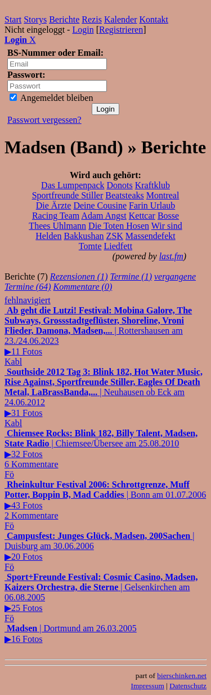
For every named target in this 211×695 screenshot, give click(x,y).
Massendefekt (150, 236)
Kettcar (142, 215)
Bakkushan (84, 236)
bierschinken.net (181, 675)
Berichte (64, 19)
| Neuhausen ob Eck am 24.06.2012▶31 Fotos (104, 392)
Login (82, 29)
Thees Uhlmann (57, 226)
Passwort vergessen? (44, 120)
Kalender (120, 19)
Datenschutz (187, 685)
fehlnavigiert (28, 300)
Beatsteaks (124, 195)
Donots (119, 185)
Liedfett (118, 246)
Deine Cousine (100, 205)
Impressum (147, 685)
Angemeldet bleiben (51, 98)
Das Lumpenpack (72, 185)
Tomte (90, 246)
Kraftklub (152, 185)
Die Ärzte (53, 205)
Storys (35, 19)
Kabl (13, 361)
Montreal (162, 195)
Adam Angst (103, 215)
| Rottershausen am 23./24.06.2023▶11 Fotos (98, 331)
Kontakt (154, 19)
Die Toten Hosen (118, 226)
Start (13, 19)
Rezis (92, 19)
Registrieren (121, 29)
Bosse (168, 215)
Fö (9, 474)
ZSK (114, 236)
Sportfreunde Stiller (68, 195)
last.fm (171, 256)
